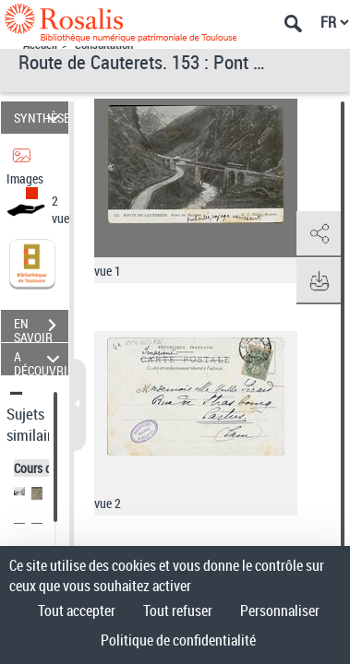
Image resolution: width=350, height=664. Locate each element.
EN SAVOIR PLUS (41, 327)
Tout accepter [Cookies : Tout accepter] (76, 610)
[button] (318, 234)
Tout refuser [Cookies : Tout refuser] (177, 610)
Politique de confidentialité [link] (178, 640)
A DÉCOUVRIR (41, 359)
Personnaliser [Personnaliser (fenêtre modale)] (280, 610)
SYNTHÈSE (41, 117)
